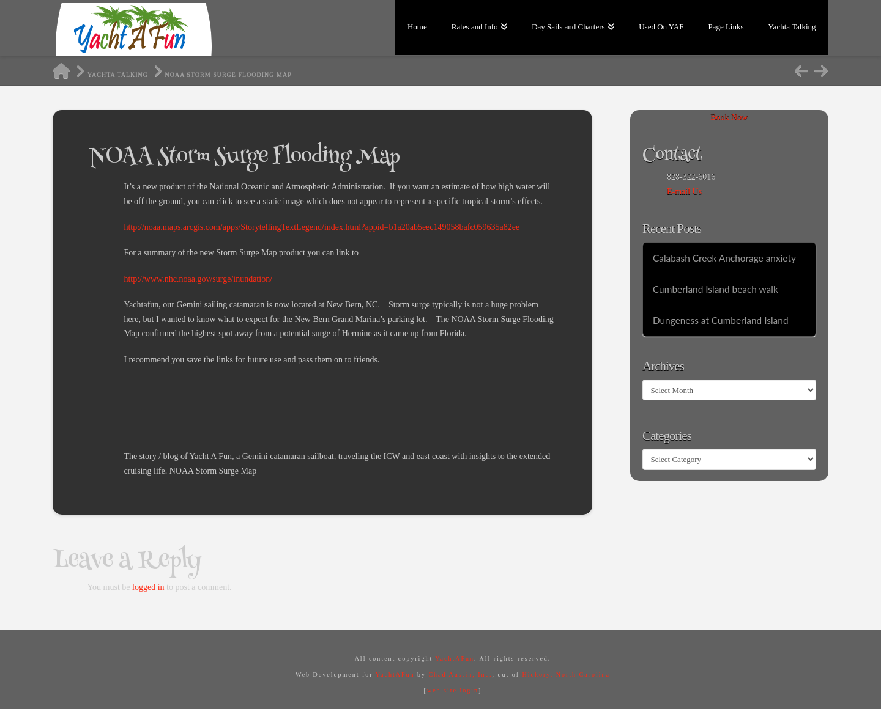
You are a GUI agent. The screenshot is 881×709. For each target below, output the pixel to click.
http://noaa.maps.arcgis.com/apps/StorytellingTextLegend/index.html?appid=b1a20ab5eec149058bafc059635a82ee (321, 227)
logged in (148, 587)
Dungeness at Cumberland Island (721, 320)
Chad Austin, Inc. (460, 674)
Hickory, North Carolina (566, 674)
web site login (452, 690)
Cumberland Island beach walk (715, 289)
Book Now (729, 117)
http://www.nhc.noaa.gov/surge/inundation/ (198, 279)
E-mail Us (684, 191)
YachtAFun (454, 658)
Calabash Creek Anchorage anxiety (724, 257)
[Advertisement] (346, 405)
